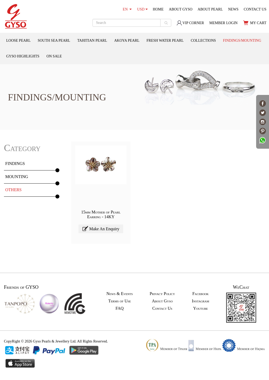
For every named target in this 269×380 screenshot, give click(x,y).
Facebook (200, 293)
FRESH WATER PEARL (165, 40)
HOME (158, 9)
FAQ (120, 308)
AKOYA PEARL (126, 40)
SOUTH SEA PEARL (54, 40)
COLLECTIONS (203, 40)
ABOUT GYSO (181, 9)
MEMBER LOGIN (223, 23)
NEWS (233, 9)
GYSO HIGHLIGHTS (22, 56)
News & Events (119, 293)
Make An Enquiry (101, 228)
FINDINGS (15, 163)
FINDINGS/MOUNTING (242, 40)
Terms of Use (119, 301)
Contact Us (162, 308)
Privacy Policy (162, 293)
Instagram (200, 301)
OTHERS (13, 190)
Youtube (200, 308)
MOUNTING (16, 176)
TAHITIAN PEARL (92, 40)
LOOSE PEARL (18, 40)
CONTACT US (255, 9)
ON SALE (54, 56)
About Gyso (162, 301)
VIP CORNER (190, 23)
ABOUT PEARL (210, 9)
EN (127, 9)
